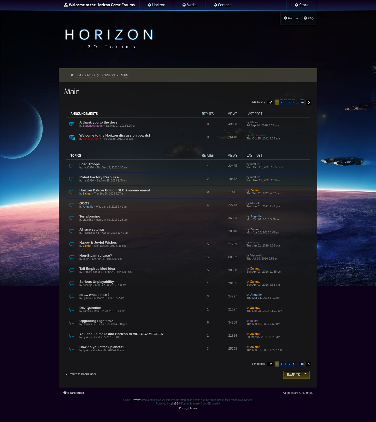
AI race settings (92, 229)
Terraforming (89, 216)
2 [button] (282, 102)
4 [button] (290, 102)
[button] (270, 102)
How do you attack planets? (101, 347)
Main (72, 91)
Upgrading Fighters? (96, 321)
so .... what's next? (94, 295)
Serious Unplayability (96, 282)
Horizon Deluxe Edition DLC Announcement (114, 190)
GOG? (84, 203)
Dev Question (90, 308)
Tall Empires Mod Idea (97, 269)
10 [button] (302, 102)
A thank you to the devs (98, 122)
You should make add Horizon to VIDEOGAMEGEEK (121, 334)
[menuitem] (156, 5)
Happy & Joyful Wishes (98, 242)
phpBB (174, 403)
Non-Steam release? (95, 255)
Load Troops (89, 164)
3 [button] (285, 102)
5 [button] (294, 102)
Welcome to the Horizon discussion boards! (114, 135)
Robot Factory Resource (99, 177)
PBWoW (136, 399)
